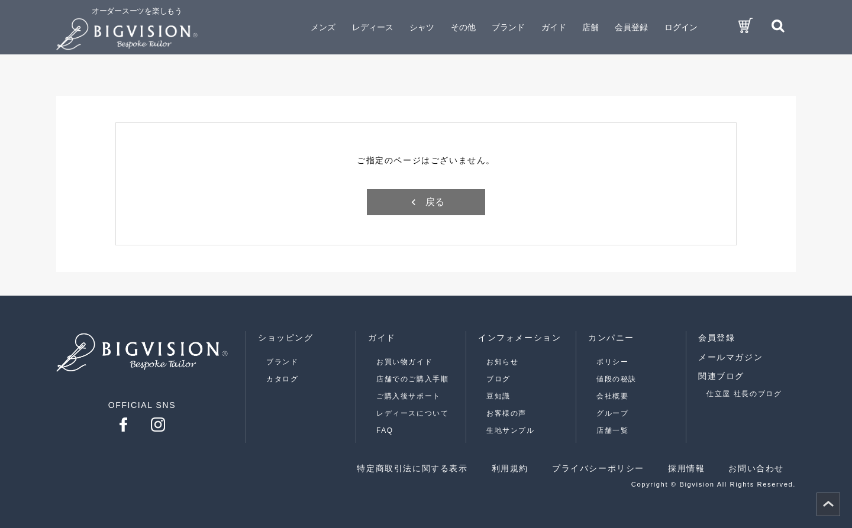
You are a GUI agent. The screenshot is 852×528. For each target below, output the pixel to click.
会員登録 (631, 27)
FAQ (384, 430)
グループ (612, 413)
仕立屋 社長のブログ (744, 394)
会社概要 (612, 396)
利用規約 (510, 468)
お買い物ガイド (404, 362)
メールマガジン (730, 357)
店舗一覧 (612, 430)
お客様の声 (506, 413)
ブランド (282, 362)
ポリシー (612, 362)
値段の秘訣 (616, 379)
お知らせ (502, 362)
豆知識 (498, 396)
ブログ (498, 379)
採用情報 (686, 468)
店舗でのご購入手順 (412, 379)
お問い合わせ (756, 468)
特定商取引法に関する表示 (412, 468)
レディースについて (412, 413)
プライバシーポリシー (598, 468)
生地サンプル (510, 430)
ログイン (681, 27)
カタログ (282, 379)
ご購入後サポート (408, 396)
